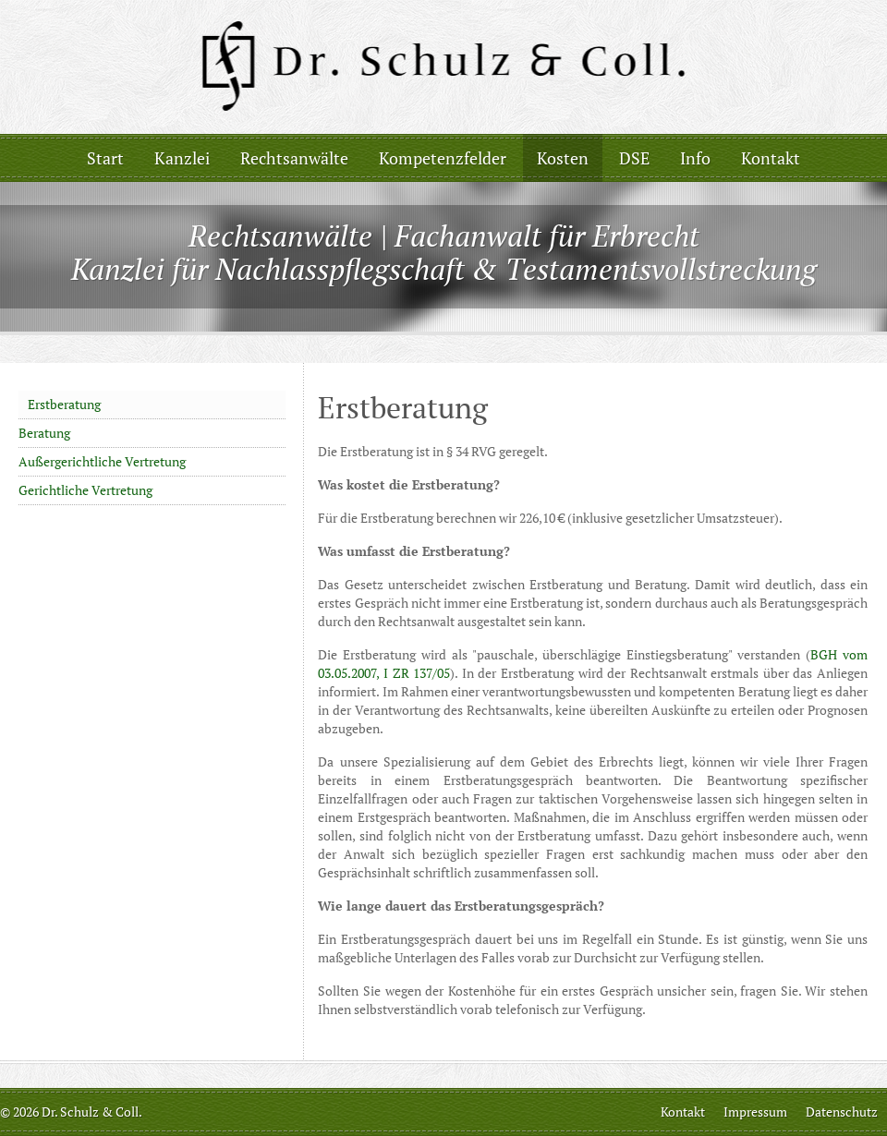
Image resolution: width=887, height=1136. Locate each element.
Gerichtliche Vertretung (85, 490)
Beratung (44, 432)
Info (695, 158)
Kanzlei (182, 158)
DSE (634, 158)
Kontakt (770, 158)
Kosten (563, 158)
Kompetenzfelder (442, 158)
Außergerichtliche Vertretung (102, 461)
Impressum (755, 1111)
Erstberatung (64, 404)
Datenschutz (842, 1111)
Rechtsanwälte (294, 158)
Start (105, 158)
